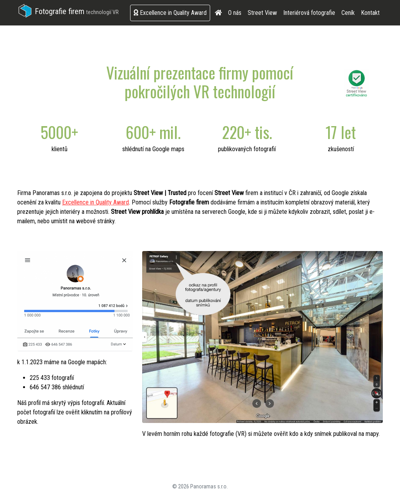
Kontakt (370, 12)
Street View (262, 12)
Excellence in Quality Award (170, 12)
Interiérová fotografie (309, 12)
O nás (234, 12)
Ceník (348, 12)
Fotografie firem (68, 11)
